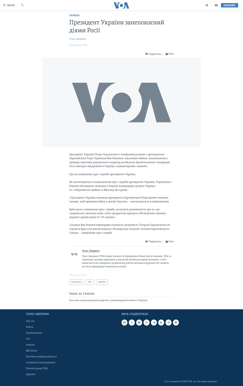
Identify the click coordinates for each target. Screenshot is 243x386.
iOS (28, 339)
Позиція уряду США (37, 368)
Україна (74, 15)
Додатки (30, 374)
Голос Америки (77, 39)
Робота (29, 327)
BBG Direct (31, 350)
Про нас (30, 321)
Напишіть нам (34, 333)
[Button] (153, 54)
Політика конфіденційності (41, 356)
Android (30, 345)
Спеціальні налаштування (40, 362)
